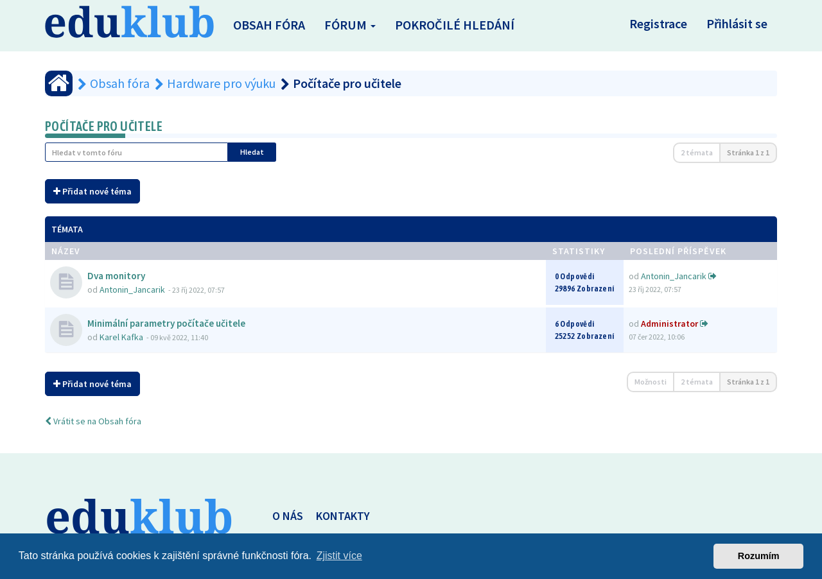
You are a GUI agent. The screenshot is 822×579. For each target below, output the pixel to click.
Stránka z (748, 152)
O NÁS (287, 515)
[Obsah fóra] (59, 83)
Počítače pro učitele (103, 126)
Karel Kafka (121, 337)
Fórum (350, 25)
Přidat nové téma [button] (92, 191)
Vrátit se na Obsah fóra (93, 421)
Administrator (669, 323)
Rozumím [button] (759, 556)
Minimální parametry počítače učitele (166, 323)
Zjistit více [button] (339, 555)
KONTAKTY (343, 515)
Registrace (658, 23)
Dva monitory (116, 276)
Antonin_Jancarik (132, 289)
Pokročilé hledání (454, 25)
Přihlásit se (736, 23)
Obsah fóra (269, 25)
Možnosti (650, 381)
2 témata (697, 152)
